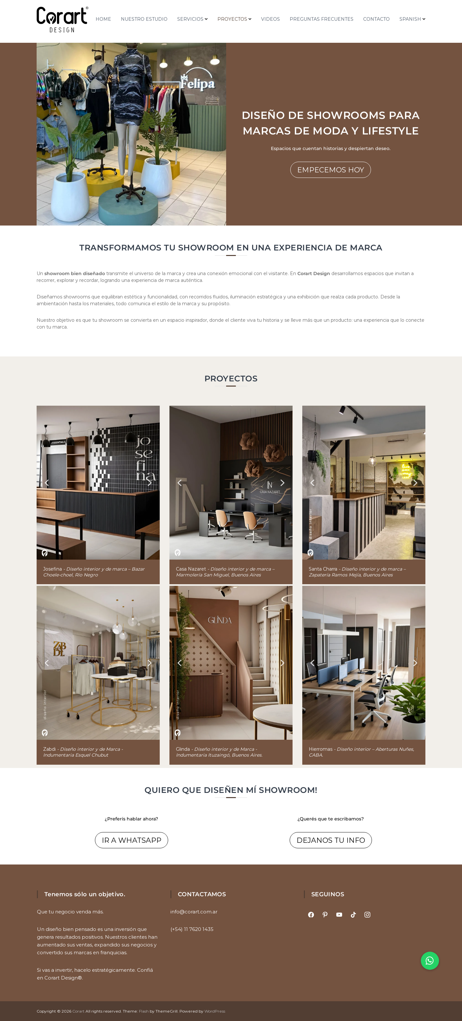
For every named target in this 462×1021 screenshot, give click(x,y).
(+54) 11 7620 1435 (192, 929)
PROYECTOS (232, 19)
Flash (144, 1011)
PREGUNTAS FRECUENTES (321, 19)
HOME (103, 19)
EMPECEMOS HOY (330, 170)
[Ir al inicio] (62, 19)
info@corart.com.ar (193, 912)
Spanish (410, 19)
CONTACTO (376, 19)
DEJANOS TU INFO (330, 840)
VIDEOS (270, 19)
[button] (46, 483)
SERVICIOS (190, 19)
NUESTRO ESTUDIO (144, 19)
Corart (78, 1011)
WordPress (214, 1011)
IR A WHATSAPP (131, 840)
